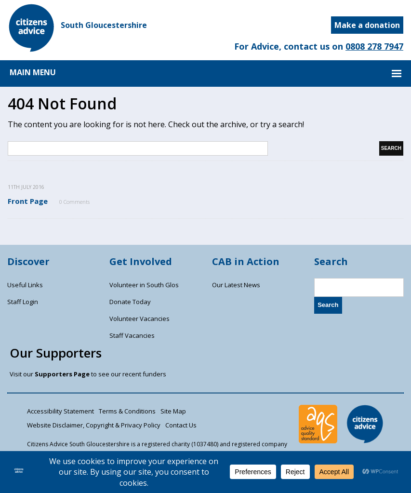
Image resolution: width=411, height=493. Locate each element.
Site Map (173, 411)
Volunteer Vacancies (139, 318)
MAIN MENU (33, 72)
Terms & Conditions (127, 411)
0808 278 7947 (374, 46)
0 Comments (74, 201)
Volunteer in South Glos (144, 284)
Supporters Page (62, 374)
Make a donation (367, 25)
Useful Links (25, 284)
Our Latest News (236, 284)
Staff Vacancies (132, 335)
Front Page (28, 201)
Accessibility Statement (60, 411)
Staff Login (22, 301)
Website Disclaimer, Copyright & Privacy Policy (93, 425)
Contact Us (181, 425)
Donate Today (130, 301)
